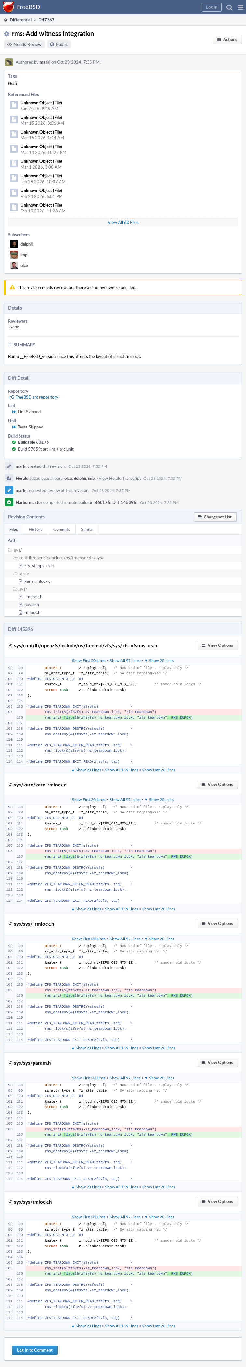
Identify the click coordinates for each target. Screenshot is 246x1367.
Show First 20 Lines (88, 660)
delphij (26, 244)
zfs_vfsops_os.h (39, 566)
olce (24, 265)
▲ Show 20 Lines (86, 769)
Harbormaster (29, 502)
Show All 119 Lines (121, 769)
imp (23, 255)
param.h (31, 604)
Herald (22, 478)
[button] (240, 7)
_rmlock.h (33, 597)
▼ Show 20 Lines (159, 660)
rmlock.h (32, 612)
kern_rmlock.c (37, 581)
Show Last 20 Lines (158, 769)
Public (62, 44)
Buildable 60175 (33, 442)
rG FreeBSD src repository (33, 397)
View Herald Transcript (120, 478)
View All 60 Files (123, 222)
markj (45, 62)
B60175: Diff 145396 (115, 502)
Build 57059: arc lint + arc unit (46, 449)
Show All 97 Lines (125, 660)
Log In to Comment (35, 1350)
